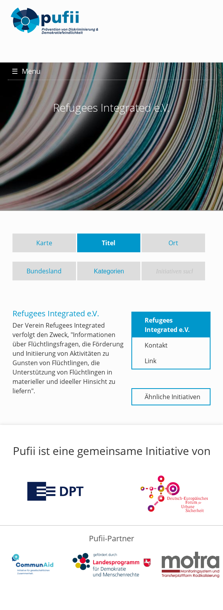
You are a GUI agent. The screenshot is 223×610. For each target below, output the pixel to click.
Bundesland (44, 271)
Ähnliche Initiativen (172, 396)
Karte (44, 243)
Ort (173, 243)
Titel (108, 243)
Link (150, 361)
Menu (26, 71)
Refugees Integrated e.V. (167, 325)
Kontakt (156, 345)
